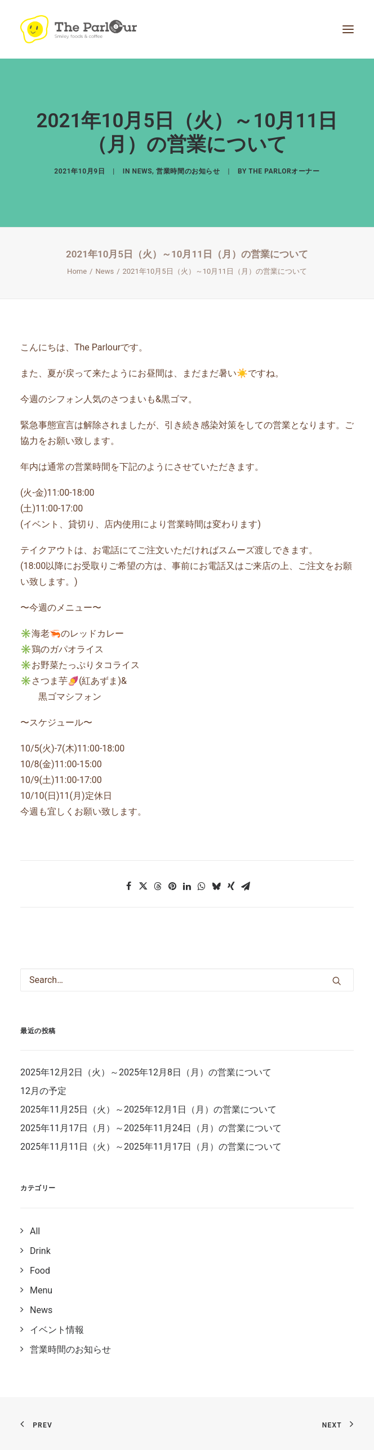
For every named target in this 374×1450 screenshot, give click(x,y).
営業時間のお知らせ (188, 171)
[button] (128, 886)
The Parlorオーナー (283, 171)
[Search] (187, 979)
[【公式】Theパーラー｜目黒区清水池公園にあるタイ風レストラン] (78, 29)
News (142, 171)
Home (77, 271)
